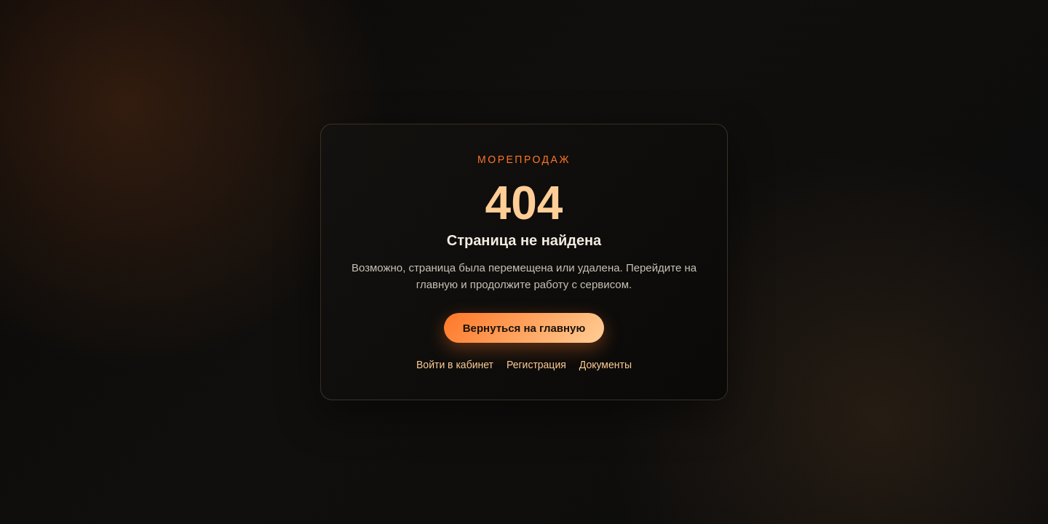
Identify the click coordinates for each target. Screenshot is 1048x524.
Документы (605, 364)
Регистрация (536, 364)
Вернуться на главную (524, 328)
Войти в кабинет (454, 364)
